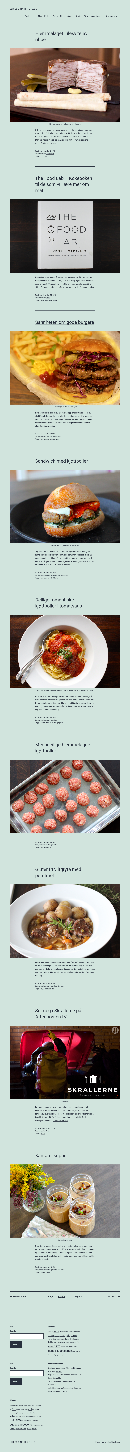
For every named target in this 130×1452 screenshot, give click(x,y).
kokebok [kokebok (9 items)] (68, 1339)
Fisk (40, 16)
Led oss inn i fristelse (23, 8)
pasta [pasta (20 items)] (51, 1346)
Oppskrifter (50, 154)
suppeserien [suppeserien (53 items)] (64, 1350)
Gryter (78, 16)
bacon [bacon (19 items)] (56, 1331)
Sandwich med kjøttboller (61, 461)
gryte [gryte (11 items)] (75, 1336)
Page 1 (51, 1296)
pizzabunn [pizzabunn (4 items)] (63, 1346)
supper (48, 1272)
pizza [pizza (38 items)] (57, 1346)
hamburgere (45, 439)
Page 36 (79, 1296)
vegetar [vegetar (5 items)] (63, 1355)
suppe (43, 1272)
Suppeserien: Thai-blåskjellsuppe (68, 1368)
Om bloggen (111, 16)
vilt (53, 989)
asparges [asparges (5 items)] (50, 1331)
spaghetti (59, 723)
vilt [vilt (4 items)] (65, 1355)
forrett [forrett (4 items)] (61, 1335)
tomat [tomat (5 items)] (52, 1355)
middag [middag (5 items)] (62, 1342)
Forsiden (28, 16)
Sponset (60, 986)
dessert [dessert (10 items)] (77, 1331)
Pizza (62, 16)
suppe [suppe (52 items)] (52, 1350)
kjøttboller (54, 578)
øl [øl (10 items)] (69, 1355)
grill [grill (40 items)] (68, 1335)
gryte (42, 989)
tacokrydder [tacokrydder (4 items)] (78, 1351)
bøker (43, 300)
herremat (44, 578)
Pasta (55, 16)
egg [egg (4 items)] (49, 1335)
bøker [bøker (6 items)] (68, 1331)
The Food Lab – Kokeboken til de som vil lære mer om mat (63, 184)
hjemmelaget (54, 439)
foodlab (47, 300)
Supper (70, 16)
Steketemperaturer (92, 16)
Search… (13, 1331)
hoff (49, 578)
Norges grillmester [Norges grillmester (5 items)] (69, 1342)
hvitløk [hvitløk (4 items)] (58, 1339)
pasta (54, 723)
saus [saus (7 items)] (71, 1346)
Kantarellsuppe (51, 1155)
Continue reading (48, 143)
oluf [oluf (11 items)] (76, 1342)
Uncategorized (63, 575)
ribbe (45, 156)
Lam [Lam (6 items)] (58, 1342)
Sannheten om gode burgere (64, 322)
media (43, 1133)
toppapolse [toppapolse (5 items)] (57, 1355)
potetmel (48, 989)
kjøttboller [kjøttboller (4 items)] (62, 1339)
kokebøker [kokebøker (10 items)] (75, 1339)
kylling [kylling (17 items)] (51, 1342)
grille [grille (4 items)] (72, 1335)
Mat (51, 436)
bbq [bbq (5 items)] (61, 1331)
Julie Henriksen (54, 1388)
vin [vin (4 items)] (67, 1355)
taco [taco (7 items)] (73, 1351)
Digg (47, 436)
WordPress (115, 1442)
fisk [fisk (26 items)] (52, 1335)
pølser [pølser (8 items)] (68, 1346)
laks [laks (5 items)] (55, 1342)
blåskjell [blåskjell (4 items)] (64, 1331)
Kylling (47, 16)
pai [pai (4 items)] (78, 1342)
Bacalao (59, 1371)
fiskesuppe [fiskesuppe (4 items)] (57, 1335)
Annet (48, 1131)
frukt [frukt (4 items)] (64, 1335)
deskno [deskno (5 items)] (72, 1331)
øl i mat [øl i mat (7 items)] (72, 1355)
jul (41, 156)
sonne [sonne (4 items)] (75, 1346)
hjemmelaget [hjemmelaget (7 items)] (52, 1339)
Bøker (48, 298)
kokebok (54, 300)
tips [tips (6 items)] (49, 1355)
